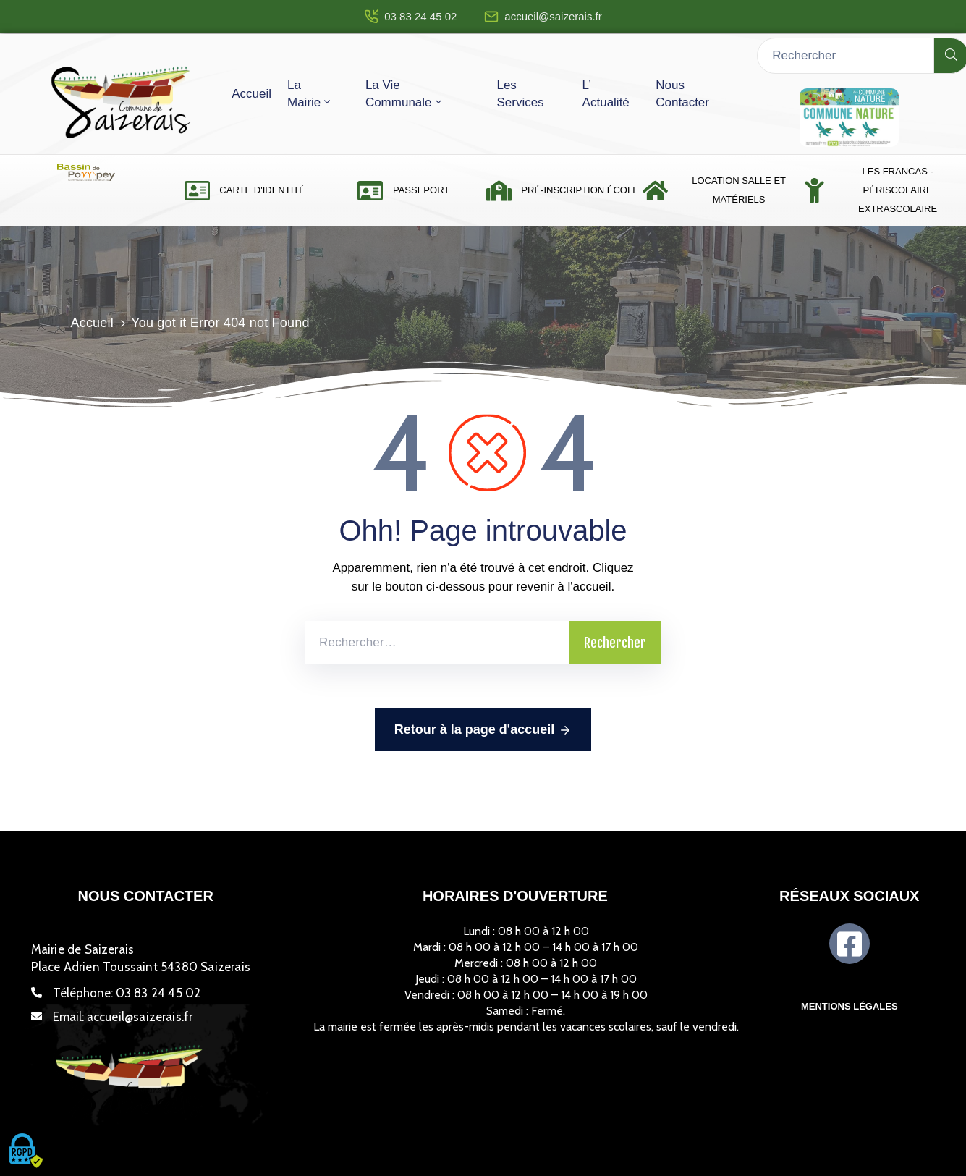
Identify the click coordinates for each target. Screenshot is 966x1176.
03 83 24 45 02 (420, 16)
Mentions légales (849, 1006)
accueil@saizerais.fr (552, 16)
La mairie (310, 93)
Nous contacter (682, 93)
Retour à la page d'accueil (483, 730)
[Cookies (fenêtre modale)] (25, 1151)
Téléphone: (127, 993)
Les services (519, 93)
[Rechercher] (845, 56)
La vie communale (404, 93)
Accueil (251, 94)
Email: (123, 1017)
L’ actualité (606, 93)
